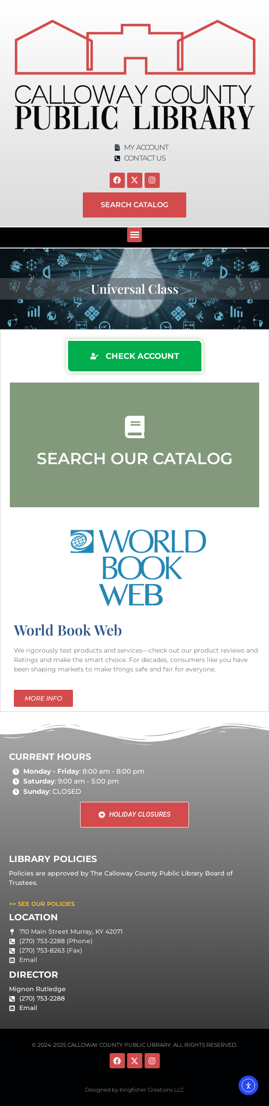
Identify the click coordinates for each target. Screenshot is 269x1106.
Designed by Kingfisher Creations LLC (134, 1089)
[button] (134, 234)
